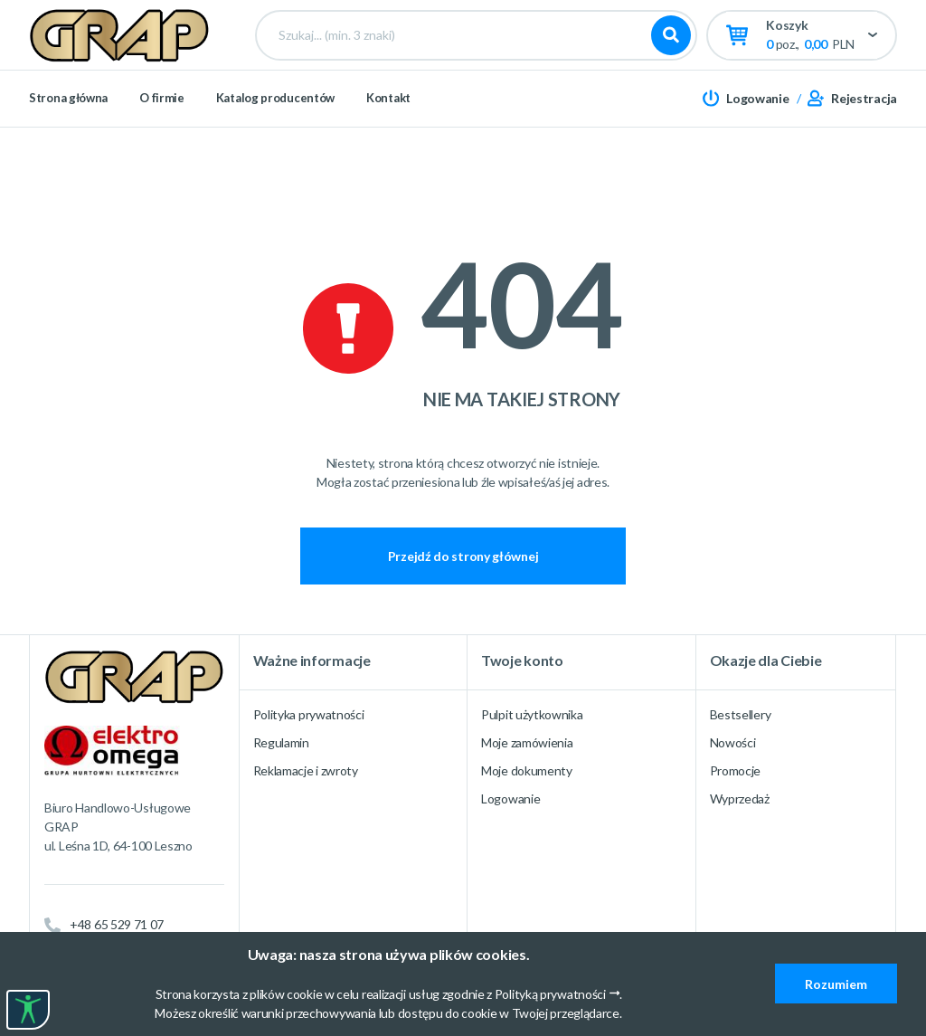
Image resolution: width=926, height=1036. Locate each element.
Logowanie (510, 798)
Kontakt (388, 154)
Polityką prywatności (550, 994)
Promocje (735, 770)
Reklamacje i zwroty (305, 770)
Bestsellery (740, 714)
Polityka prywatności (308, 714)
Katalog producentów (275, 154)
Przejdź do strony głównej (463, 556)
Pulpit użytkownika (532, 714)
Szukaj (671, 63)
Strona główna (68, 154)
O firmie (161, 154)
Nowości (733, 742)
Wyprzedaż (740, 798)
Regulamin (281, 742)
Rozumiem (836, 984)
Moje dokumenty (526, 770)
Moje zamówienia (527, 742)
